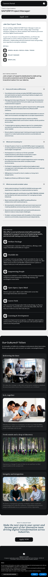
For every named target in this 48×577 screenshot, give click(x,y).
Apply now (24, 17)
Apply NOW (24, 539)
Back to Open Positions (9, 8)
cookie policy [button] (24, 566)
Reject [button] (34, 574)
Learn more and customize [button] (9, 574)
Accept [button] (43, 574)
